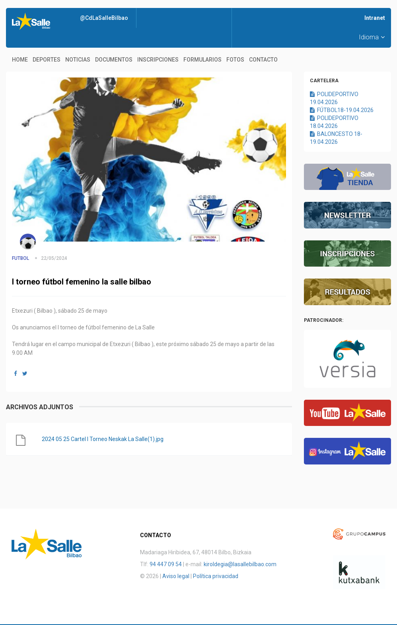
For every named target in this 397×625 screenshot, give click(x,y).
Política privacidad (215, 576)
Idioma (372, 37)
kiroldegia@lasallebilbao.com (240, 564)
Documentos (113, 59)
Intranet (374, 18)
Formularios (202, 59)
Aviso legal (175, 576)
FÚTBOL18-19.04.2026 (342, 110)
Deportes (46, 59)
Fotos (235, 59)
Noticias (77, 59)
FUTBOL (20, 258)
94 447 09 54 (166, 564)
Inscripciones (158, 59)
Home (20, 59)
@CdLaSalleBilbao (104, 18)
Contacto (263, 59)
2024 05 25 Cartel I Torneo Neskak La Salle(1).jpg (102, 439)
